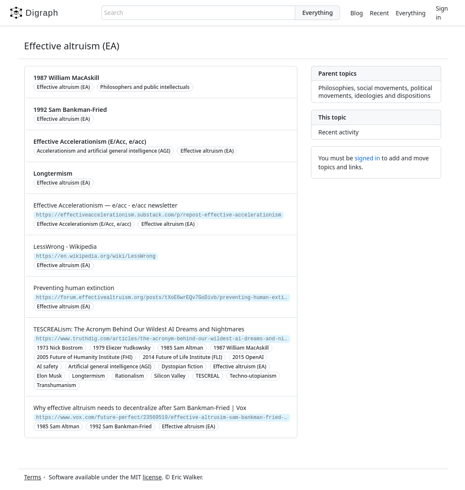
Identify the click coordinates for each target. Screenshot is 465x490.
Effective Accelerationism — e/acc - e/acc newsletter (105, 205)
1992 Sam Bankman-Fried (70, 109)
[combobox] (198, 13)
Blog (356, 13)
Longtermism (53, 173)
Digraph (34, 12)
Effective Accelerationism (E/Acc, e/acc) (90, 141)
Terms (32, 477)
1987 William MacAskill (67, 78)
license (152, 477)
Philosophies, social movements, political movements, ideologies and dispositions (375, 92)
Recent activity (338, 132)
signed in (367, 158)
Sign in (442, 12)
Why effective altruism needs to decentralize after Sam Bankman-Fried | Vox (140, 408)
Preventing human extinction (74, 288)
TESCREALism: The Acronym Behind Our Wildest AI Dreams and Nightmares (139, 329)
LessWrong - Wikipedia (65, 246)
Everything (410, 13)
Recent (379, 13)
